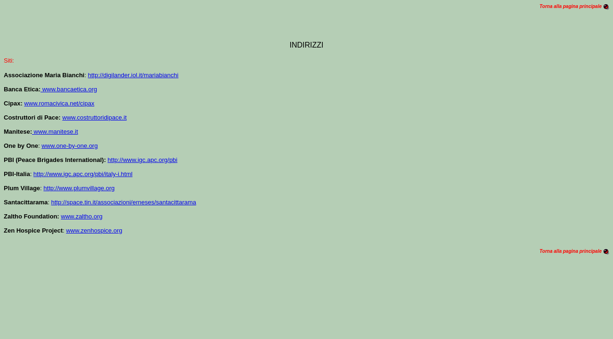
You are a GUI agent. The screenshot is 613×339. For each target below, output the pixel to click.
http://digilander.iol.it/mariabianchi (133, 75)
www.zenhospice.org (94, 230)
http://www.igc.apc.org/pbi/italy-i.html (82, 174)
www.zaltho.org (81, 216)
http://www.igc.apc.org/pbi (142, 159)
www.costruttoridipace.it (94, 117)
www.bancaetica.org (69, 89)
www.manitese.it (55, 131)
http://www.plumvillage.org (78, 188)
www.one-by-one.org (69, 145)
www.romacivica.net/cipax (59, 103)
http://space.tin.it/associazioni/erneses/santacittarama (123, 202)
